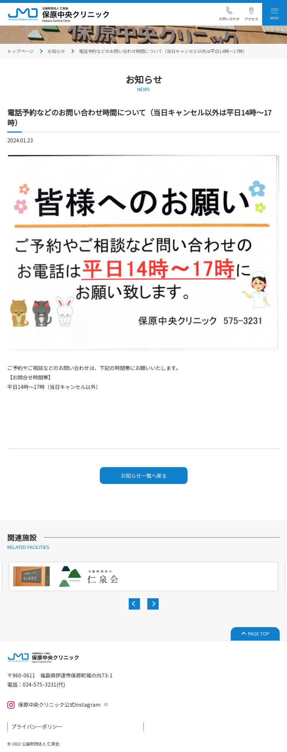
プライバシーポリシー (37, 726)
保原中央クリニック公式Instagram (59, 704)
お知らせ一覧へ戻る (144, 475)
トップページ (20, 51)
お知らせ (56, 51)
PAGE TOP (258, 633)
